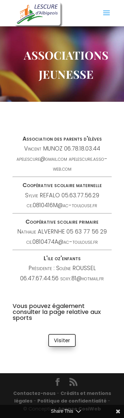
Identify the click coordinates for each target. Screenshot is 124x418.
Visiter (62, 340)
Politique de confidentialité (71, 401)
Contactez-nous (34, 393)
